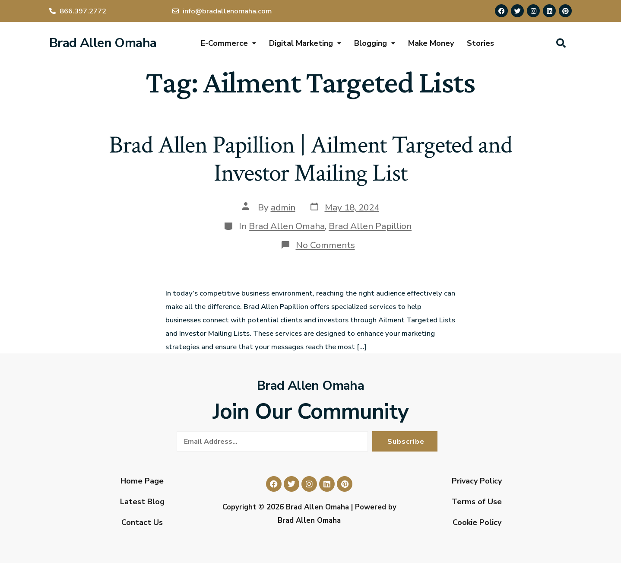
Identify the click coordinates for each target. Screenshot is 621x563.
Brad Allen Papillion (370, 226)
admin (283, 207)
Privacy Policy (477, 481)
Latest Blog (142, 501)
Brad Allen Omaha (102, 43)
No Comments (325, 245)
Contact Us (142, 522)
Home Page (142, 481)
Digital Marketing (305, 43)
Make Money (431, 43)
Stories (480, 43)
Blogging (374, 43)
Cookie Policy (477, 522)
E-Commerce (228, 43)
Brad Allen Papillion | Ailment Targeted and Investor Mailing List (310, 159)
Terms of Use (477, 501)
